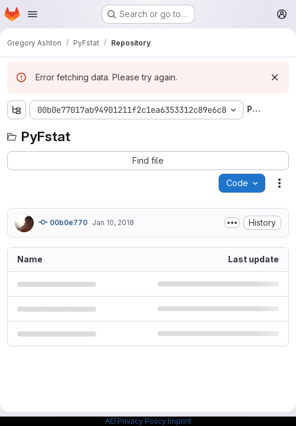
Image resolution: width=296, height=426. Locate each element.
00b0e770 (62, 222)
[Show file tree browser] (16, 109)
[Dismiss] (275, 77)
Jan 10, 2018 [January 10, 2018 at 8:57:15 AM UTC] (113, 222)
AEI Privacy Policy (135, 421)
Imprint (179, 421)
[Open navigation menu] (32, 14)
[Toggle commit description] (232, 222)
